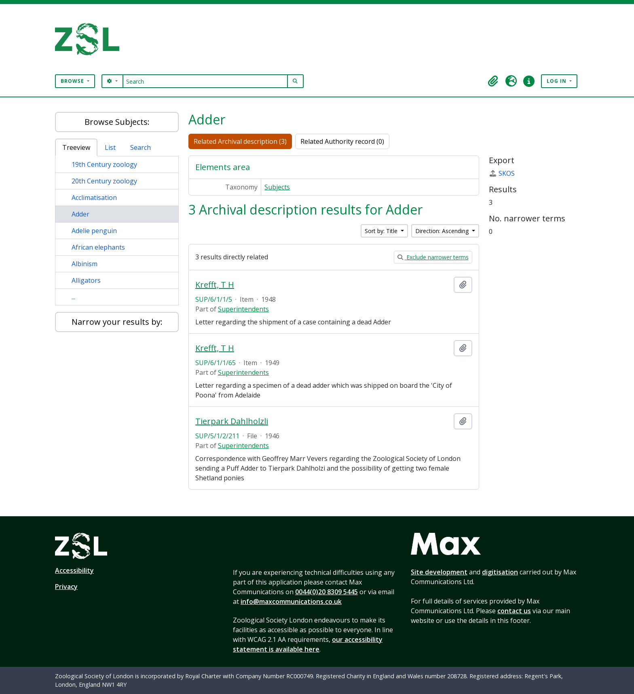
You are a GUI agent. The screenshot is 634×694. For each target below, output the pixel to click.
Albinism (84, 263)
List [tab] (110, 147)
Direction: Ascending (442, 231)
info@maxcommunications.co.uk (291, 601)
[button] (493, 81)
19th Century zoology (104, 164)
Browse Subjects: (117, 121)
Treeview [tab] (76, 147)
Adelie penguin (94, 230)
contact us (514, 610)
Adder (80, 214)
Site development (439, 572)
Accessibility (74, 570)
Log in (557, 81)
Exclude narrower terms (433, 257)
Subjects (277, 187)
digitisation (500, 572)
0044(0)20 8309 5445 (326, 591)
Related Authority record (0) (342, 141)
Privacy (66, 586)
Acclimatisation (94, 197)
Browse (73, 81)
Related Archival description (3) (240, 141)
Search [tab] (140, 147)
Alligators (86, 280)
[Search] (205, 81)
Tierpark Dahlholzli (231, 421)
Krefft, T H (214, 285)
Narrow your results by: (117, 321)
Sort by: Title (382, 231)
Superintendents (243, 309)
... (73, 296)
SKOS (502, 173)
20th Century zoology (104, 181)
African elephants (98, 247)
